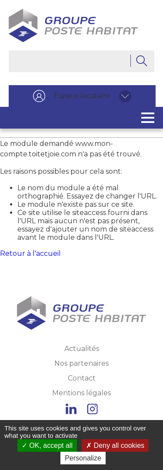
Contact (82, 378)
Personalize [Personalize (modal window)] (83, 458)
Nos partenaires (81, 363)
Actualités (81, 348)
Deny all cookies (115, 445)
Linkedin (71, 409)
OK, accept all (47, 445)
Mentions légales (81, 393)
